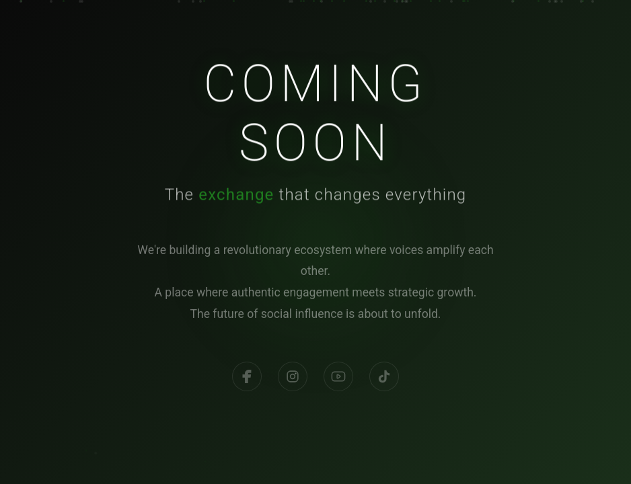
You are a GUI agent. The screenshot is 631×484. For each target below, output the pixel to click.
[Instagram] (292, 381)
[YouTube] (338, 381)
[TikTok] (384, 381)
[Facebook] (247, 381)
